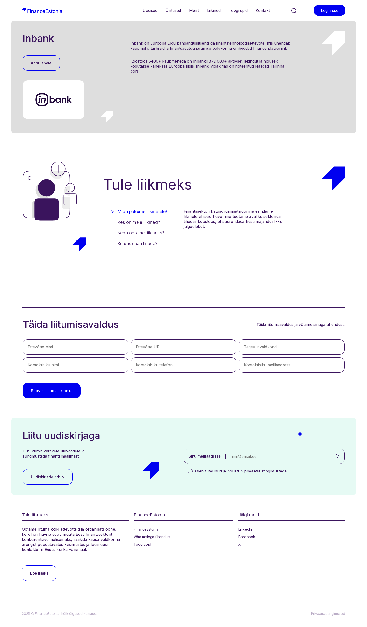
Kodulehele (41, 63)
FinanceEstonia (146, 529)
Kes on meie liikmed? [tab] (139, 222)
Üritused (173, 10)
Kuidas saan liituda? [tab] (138, 243)
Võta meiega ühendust (152, 537)
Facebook (246, 537)
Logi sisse (329, 10)
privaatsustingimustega (265, 471)
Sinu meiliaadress (205, 456)
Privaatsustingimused (328, 614)
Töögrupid (238, 10)
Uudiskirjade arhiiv (47, 476)
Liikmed (214, 10)
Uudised (150, 10)
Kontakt (263, 10)
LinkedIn (245, 529)
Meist (194, 10)
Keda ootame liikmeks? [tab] (141, 232)
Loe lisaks (39, 573)
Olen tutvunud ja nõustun (241, 471)
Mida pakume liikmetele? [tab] (143, 211)
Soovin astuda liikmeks (51, 390)
